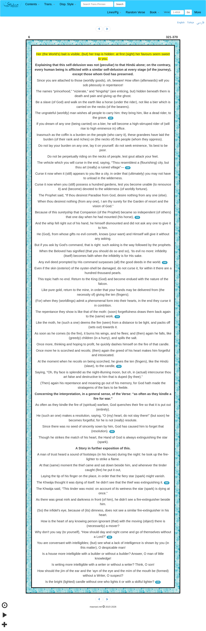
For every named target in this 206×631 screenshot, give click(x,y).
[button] (32, 4)
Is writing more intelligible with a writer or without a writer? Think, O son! (103, 564)
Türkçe (190, 22)
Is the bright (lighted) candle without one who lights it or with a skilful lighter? (99, 581)
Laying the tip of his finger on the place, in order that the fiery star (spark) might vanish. (103, 476)
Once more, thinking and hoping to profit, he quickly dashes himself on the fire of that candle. (103, 344)
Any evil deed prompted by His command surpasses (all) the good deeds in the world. (100, 262)
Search (119, 4)
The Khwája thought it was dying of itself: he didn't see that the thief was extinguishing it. (100, 482)
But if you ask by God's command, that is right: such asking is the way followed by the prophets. (102, 245)
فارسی (200, 23)
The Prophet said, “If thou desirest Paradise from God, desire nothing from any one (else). (103, 195)
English (181, 22)
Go (188, 12)
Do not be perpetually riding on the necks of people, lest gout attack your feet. (103, 156)
